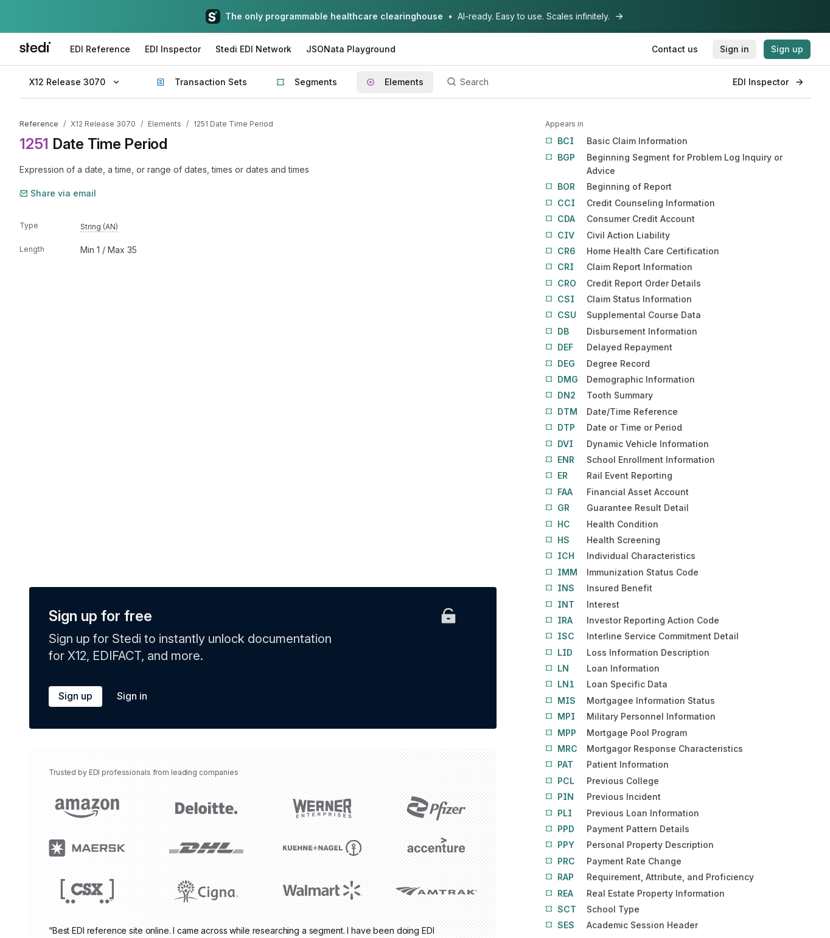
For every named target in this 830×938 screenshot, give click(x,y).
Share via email (57, 193)
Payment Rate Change (613, 861)
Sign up (75, 696)
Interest (582, 604)
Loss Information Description (627, 652)
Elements (164, 123)
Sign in (132, 696)
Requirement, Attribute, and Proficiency (649, 877)
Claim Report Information (618, 267)
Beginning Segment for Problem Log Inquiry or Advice (664, 163)
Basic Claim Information (616, 141)
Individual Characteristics (620, 556)
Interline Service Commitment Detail (642, 636)
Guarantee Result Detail (617, 508)
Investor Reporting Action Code (632, 620)
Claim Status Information (618, 299)
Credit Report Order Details (623, 283)
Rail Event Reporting (608, 475)
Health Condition (601, 524)
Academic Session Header (621, 925)
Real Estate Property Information (635, 893)
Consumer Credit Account (620, 219)
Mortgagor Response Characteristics (644, 749)
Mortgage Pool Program (616, 733)
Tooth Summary (599, 395)
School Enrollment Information (630, 460)
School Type (592, 909)
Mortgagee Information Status (630, 700)
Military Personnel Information (630, 716)
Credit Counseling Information (630, 203)
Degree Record (597, 363)
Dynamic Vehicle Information (627, 444)
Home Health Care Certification (632, 251)
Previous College (602, 781)
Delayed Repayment (608, 347)
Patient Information (607, 764)
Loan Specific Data (606, 684)
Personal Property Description (629, 845)
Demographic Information (620, 379)
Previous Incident (603, 797)
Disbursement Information (621, 331)
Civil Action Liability (607, 235)
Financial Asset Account (617, 492)
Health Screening (602, 540)
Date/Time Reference (611, 412)
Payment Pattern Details (617, 829)
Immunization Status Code (622, 572)
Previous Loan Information (622, 813)
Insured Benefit (598, 588)
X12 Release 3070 (103, 123)
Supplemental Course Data (623, 315)
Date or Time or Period (613, 427)
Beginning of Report (608, 186)
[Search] (583, 82)
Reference (38, 123)
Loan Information (602, 668)
